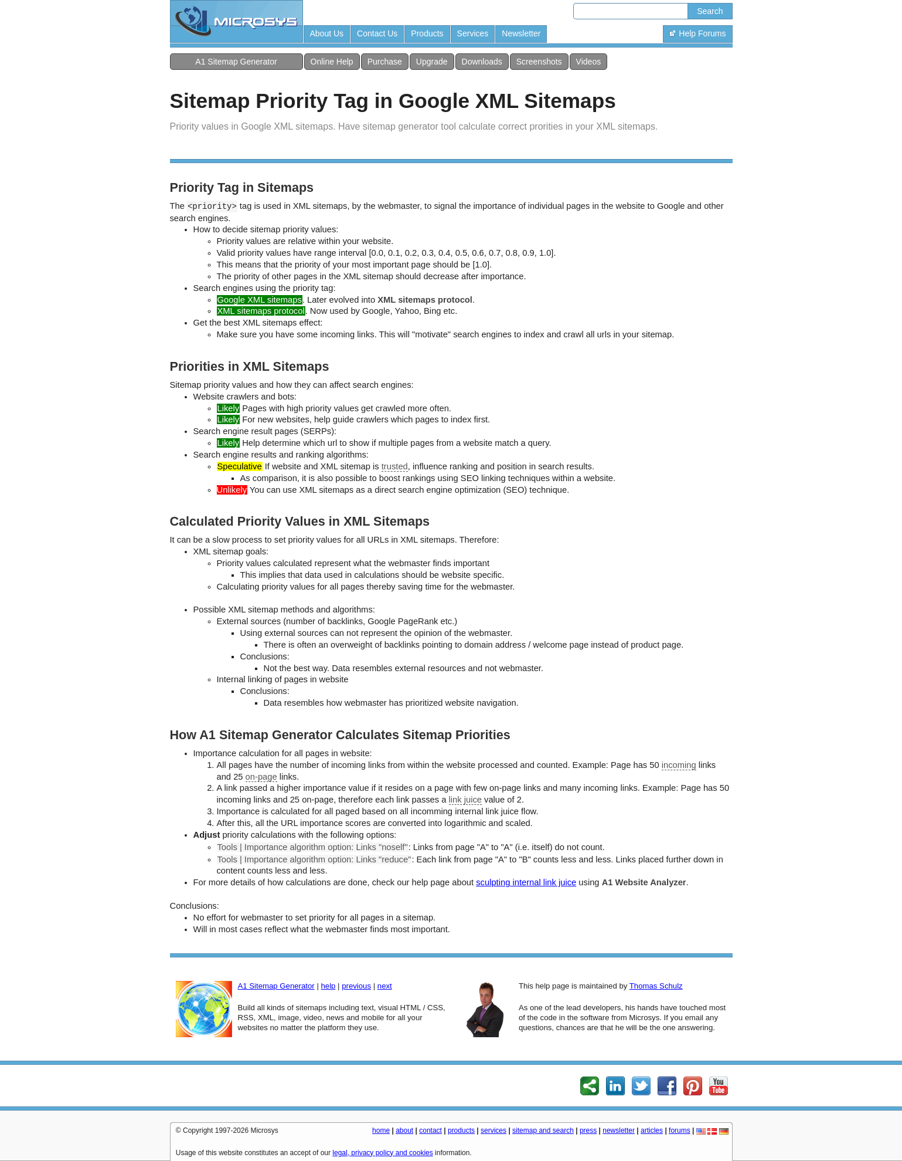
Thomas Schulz (656, 985)
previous (356, 985)
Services (473, 33)
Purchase (384, 61)
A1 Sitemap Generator (236, 61)
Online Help (332, 61)
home (381, 1130)
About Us (327, 33)
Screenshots (539, 61)
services (493, 1130)
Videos (588, 61)
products (461, 1130)
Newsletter (521, 33)
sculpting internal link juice (526, 882)
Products (427, 33)
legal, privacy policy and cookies (382, 1153)
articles (652, 1130)
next (384, 985)
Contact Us (377, 33)
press (588, 1130)
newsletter (619, 1130)
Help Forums (697, 33)
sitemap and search (543, 1130)
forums (679, 1130)
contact (430, 1130)
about (404, 1130)
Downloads (482, 61)
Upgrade (432, 61)
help (328, 985)
